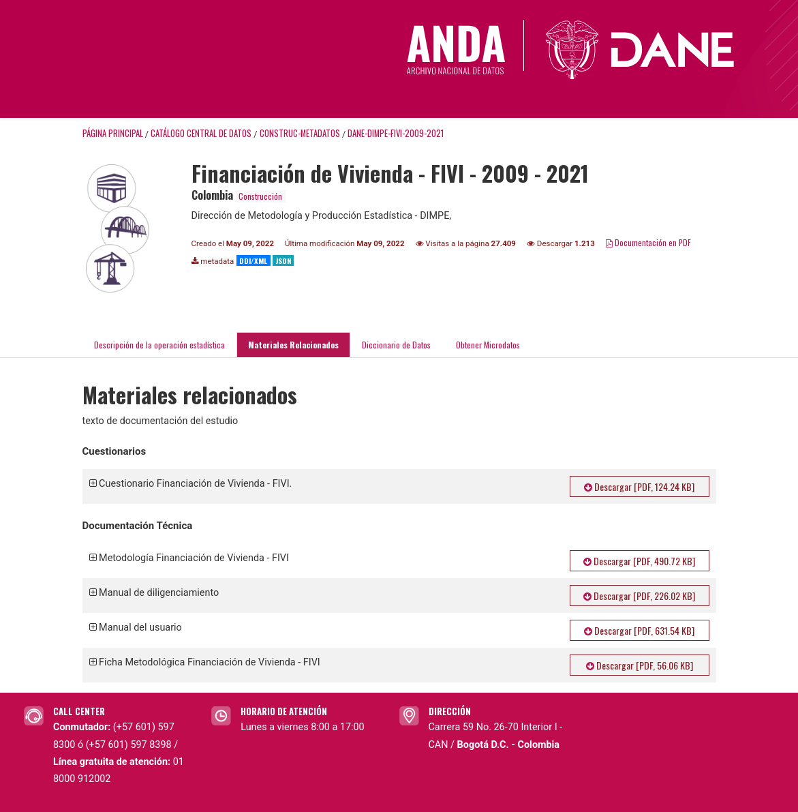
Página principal (112, 133)
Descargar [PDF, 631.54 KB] (639, 630)
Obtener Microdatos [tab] (487, 344)
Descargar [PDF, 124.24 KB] (639, 486)
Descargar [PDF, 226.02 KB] (639, 595)
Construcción (260, 196)
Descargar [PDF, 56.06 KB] (639, 665)
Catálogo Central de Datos (201, 133)
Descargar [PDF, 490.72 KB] (639, 561)
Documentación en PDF (648, 242)
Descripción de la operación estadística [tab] (159, 344)
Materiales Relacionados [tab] (293, 344)
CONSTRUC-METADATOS (300, 133)
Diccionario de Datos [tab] (396, 344)
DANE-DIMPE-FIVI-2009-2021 (396, 133)
